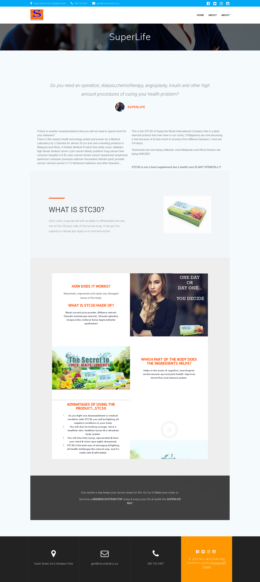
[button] (169, 429)
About (212, 15)
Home (200, 15)
